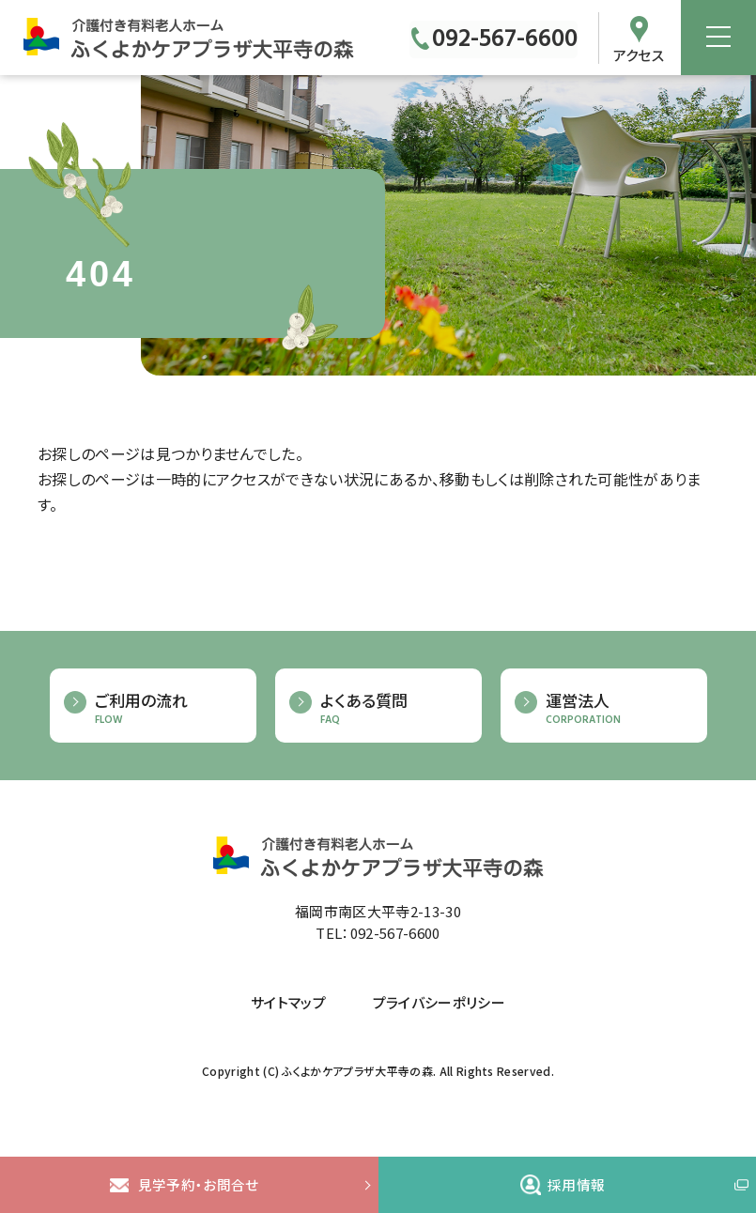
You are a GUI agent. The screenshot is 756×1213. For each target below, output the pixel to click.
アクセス (638, 55)
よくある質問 (391, 709)
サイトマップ (288, 1003)
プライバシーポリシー (439, 1003)
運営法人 (617, 709)
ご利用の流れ (166, 709)
